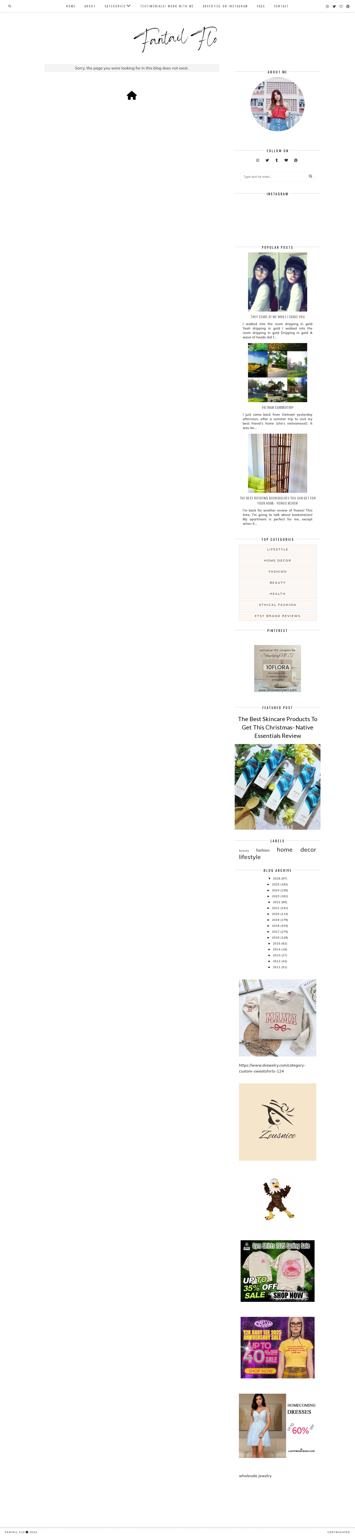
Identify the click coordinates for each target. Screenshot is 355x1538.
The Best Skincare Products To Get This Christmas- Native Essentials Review (277, 727)
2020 (276, 914)
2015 (277, 943)
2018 (276, 925)
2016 (276, 937)
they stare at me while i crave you (277, 316)
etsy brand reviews (278, 616)
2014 (277, 949)
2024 (276, 890)
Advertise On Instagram (225, 6)
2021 (276, 908)
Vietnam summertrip (277, 407)
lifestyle (277, 549)
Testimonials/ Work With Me (167, 6)
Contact (281, 6)
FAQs (261, 6)
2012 (277, 961)
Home (71, 6)
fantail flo (15, 1532)
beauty (278, 582)
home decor (277, 560)
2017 (276, 931)
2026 (277, 878)
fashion (278, 571)
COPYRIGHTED (339, 1532)
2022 (277, 902)
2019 (276, 920)
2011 (277, 967)
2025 (276, 884)
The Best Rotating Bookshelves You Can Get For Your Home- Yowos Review (278, 500)
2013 (277, 955)
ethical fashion (278, 605)
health (278, 593)
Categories (115, 6)
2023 (276, 896)
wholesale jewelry (255, 1475)
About (90, 6)
